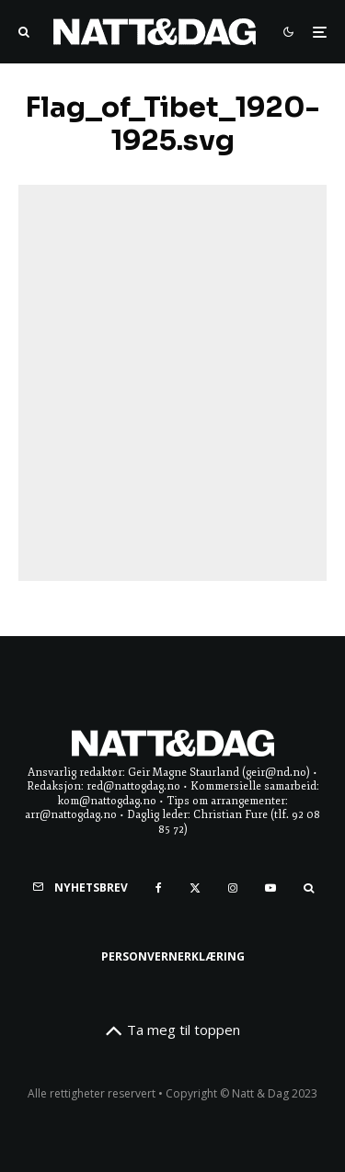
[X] (195, 888)
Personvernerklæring (173, 956)
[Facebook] (159, 888)
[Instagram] (232, 888)
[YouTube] (270, 888)
